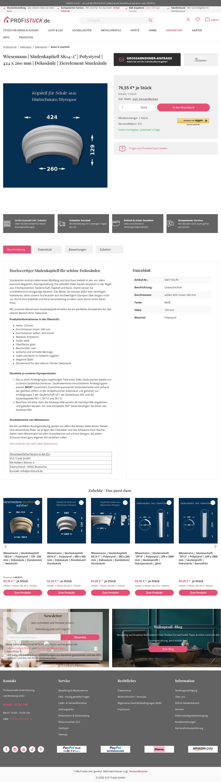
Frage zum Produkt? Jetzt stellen (148, 148)
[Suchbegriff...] (113, 20)
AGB (98, 655)
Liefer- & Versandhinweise (72, 703)
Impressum (124, 709)
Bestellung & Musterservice (73, 690)
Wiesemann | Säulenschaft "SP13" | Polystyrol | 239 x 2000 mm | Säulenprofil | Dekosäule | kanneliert (198, 558)
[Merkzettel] (198, 20)
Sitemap (62, 734)
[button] (193, 122)
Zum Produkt (22, 593)
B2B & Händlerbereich (187, 703)
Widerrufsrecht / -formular (132, 696)
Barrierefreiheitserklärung (189, 728)
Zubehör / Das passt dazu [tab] (109, 490)
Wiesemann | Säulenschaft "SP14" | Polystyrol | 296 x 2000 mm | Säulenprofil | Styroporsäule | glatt (154, 558)
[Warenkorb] (212, 20)
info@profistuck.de (21, 719)
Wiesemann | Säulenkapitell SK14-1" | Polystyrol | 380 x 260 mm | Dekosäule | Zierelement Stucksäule (110, 558)
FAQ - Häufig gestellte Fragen (74, 696)
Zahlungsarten (66, 709)
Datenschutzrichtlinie (18, 648)
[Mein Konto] (188, 20)
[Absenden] (80, 637)
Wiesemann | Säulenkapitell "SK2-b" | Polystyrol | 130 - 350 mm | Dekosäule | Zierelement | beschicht (22, 558)
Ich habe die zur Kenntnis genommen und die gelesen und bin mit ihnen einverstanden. (54, 657)
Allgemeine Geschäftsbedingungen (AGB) (139, 703)
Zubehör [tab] (105, 249)
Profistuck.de (10, 46)
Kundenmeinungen (185, 721)
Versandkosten (138, 771)
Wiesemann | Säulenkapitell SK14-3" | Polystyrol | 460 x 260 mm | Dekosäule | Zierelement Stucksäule (66, 558)
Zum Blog (168, 649)
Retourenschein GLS (69, 721)
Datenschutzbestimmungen (39, 655)
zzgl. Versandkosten (145, 99)
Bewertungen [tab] (77, 249)
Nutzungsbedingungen (50, 648)
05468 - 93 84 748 (15, 705)
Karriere (179, 709)
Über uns (180, 696)
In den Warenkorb (183, 107)
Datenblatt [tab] (45, 249)
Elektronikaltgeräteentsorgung (191, 715)
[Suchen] (151, 20)
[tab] (17, 249)
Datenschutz (124, 690)
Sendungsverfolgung (186, 690)
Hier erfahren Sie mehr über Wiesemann (34, 443)
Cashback (63, 728)
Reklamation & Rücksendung (73, 715)
